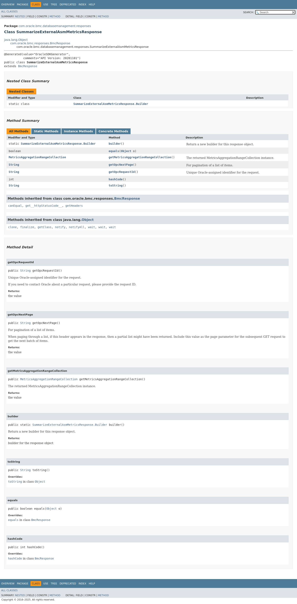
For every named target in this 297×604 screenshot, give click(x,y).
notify (60, 227)
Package (22, 4)
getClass (44, 227)
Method (55, 16)
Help (92, 4)
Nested (20, 16)
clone (12, 227)
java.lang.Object (16, 39)
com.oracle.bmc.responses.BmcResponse (40, 43)
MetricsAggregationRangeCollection (37, 157)
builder (115, 143)
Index (82, 4)
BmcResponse (27, 66)
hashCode (116, 179)
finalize (27, 227)
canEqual (15, 205)
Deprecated (68, 4)
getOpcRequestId (122, 172)
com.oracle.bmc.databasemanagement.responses (55, 26)
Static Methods (46, 131)
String (14, 164)
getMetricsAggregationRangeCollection (140, 157)
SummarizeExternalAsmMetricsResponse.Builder (110, 104)
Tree (54, 4)
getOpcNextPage (121, 164)
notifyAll (77, 227)
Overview (7, 4)
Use (45, 4)
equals (114, 151)
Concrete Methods (113, 131)
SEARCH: (248, 12)
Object (126, 151)
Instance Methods (78, 131)
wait (91, 227)
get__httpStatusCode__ (43, 205)
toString (116, 185)
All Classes (9, 11)
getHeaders (74, 205)
